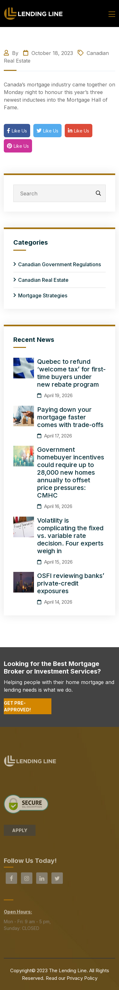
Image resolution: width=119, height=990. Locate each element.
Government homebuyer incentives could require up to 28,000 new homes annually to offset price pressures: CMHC (70, 472)
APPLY (19, 832)
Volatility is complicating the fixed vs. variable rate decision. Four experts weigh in (70, 536)
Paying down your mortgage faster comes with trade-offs (70, 417)
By (12, 53)
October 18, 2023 (48, 53)
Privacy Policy (82, 978)
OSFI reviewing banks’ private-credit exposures (70, 583)
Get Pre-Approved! (17, 706)
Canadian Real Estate (43, 280)
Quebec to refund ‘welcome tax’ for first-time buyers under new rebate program (71, 373)
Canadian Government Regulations (59, 264)
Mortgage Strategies (42, 295)
